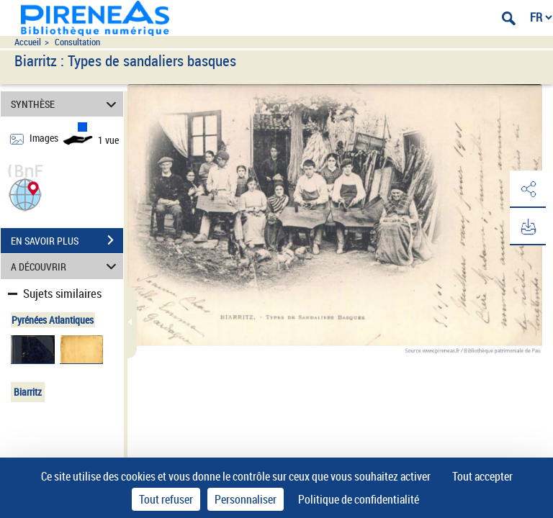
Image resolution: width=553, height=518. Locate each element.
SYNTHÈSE (66, 104)
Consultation (77, 42)
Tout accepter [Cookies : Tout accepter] (482, 476)
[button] (25, 193)
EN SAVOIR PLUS (67, 240)
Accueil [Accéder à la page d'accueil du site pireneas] (27, 42)
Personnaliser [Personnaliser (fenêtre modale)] (245, 499)
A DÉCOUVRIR (66, 266)
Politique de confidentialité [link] (358, 499)
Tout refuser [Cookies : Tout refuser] (166, 499)
